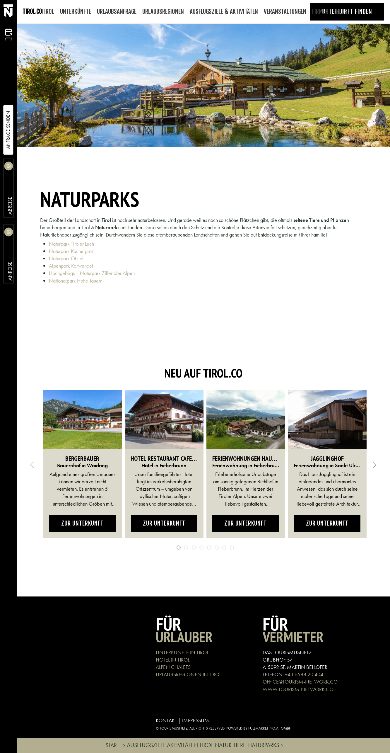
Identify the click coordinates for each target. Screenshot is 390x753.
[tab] (179, 547)
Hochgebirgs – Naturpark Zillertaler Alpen (92, 273)
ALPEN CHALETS (173, 667)
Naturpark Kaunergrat (71, 251)
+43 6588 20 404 (304, 674)
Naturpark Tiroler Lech (71, 243)
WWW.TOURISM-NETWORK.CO (298, 689)
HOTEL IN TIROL (172, 659)
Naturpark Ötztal (66, 258)
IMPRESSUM (195, 720)
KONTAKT (166, 720)
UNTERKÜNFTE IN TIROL (182, 652)
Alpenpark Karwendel (71, 265)
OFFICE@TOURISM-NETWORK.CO (300, 681)
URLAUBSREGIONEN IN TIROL (188, 674)
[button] (32, 465)
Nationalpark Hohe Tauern (75, 280)
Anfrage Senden (8, 130)
